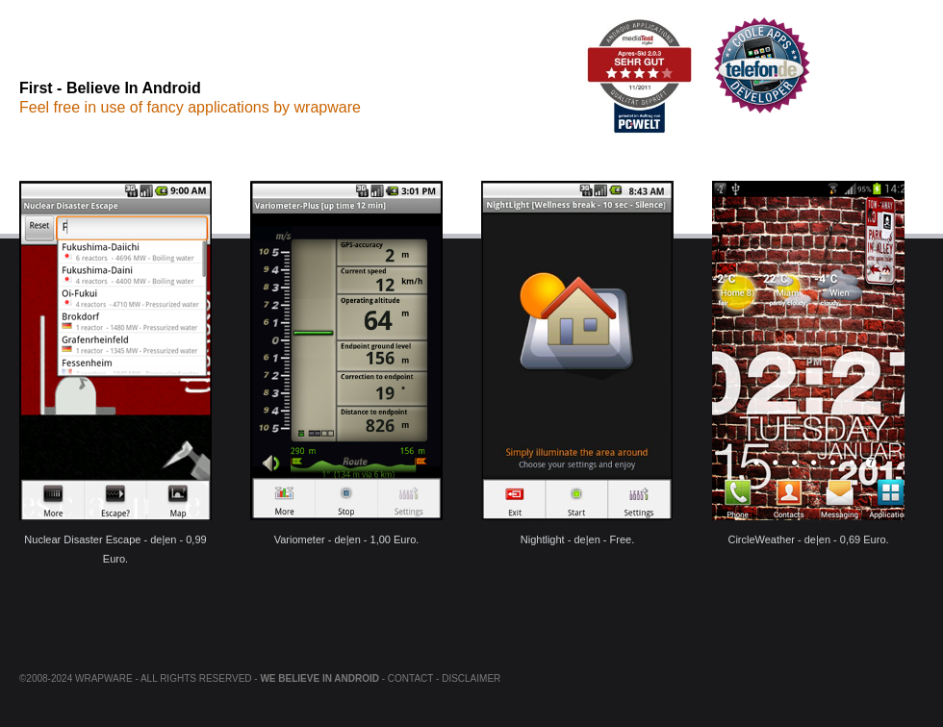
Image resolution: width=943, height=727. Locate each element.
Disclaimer (471, 678)
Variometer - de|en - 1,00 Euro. (346, 363)
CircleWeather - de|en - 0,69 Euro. (808, 363)
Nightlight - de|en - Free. (577, 363)
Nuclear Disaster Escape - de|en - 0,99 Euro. (115, 363)
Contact (410, 678)
